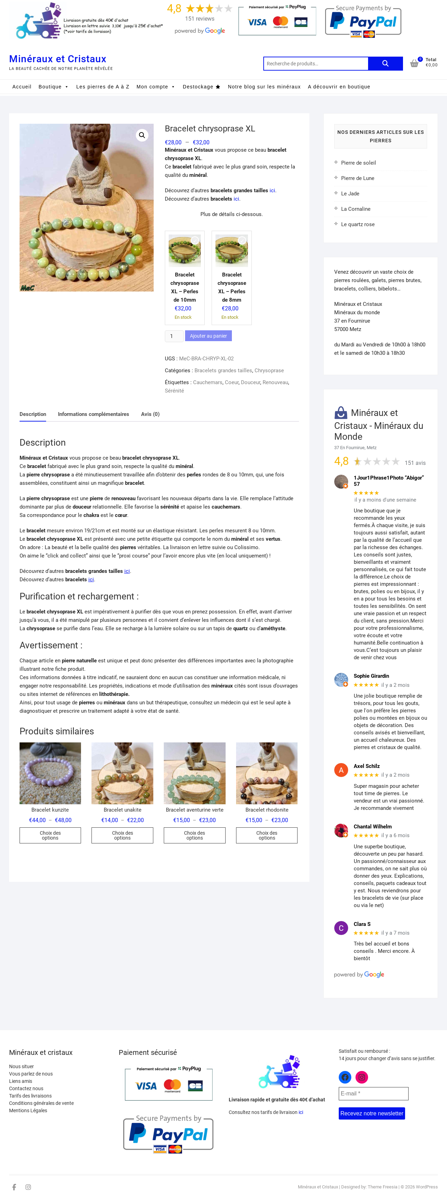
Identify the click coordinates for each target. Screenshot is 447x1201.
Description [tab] (33, 414)
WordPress (427, 1186)
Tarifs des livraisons (30, 1096)
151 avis (415, 463)
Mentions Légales (28, 1110)
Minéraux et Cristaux (58, 59)
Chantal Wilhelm (373, 827)
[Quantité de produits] (174, 336)
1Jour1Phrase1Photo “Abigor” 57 (389, 481)
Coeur (232, 382)
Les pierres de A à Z (103, 86)
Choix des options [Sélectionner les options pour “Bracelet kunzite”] (50, 835)
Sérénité (174, 391)
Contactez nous (26, 1088)
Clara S (362, 924)
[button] (142, 135)
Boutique (54, 87)
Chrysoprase (269, 370)
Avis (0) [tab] (150, 414)
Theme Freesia (382, 1186)
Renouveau (275, 382)
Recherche (385, 64)
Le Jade (350, 193)
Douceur (250, 382)
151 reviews (199, 18)
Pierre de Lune (357, 178)
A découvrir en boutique (339, 86)
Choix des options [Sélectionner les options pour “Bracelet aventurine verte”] (194, 835)
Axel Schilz (367, 766)
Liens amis (20, 1081)
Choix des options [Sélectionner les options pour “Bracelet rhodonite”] (266, 835)
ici (272, 190)
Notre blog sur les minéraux (264, 86)
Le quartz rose (358, 224)
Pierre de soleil (358, 163)
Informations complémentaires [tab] (93, 414)
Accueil (22, 86)
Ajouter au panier (208, 336)
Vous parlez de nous (31, 1074)
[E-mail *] (374, 1093)
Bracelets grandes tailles (223, 370)
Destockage (198, 86)
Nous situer (21, 1066)
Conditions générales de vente (41, 1103)
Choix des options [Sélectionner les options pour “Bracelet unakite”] (122, 835)
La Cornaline (356, 209)
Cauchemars (207, 382)
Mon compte (156, 87)
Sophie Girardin (371, 676)
